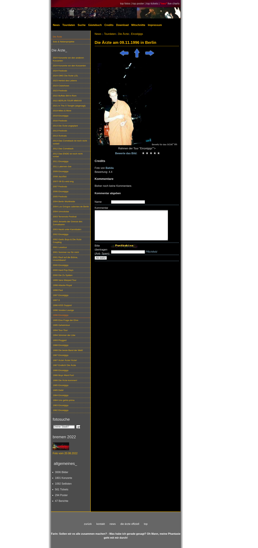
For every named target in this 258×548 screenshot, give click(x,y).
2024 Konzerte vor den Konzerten (69, 65)
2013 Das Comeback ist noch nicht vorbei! (70, 142)
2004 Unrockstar (61, 211)
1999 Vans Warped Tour (64, 280)
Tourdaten (68, 25)
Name (98, 201)
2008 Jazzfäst (59, 176)
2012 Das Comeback (63, 148)
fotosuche (61, 419)
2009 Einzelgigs (60, 171)
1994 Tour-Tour (60, 330)
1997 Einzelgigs (60, 295)
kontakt (100, 524)
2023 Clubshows (61, 85)
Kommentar (101, 207)
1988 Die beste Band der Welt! (68, 350)
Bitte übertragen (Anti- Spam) (102, 249)
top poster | (139, 3)
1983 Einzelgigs (60, 405)
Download (122, 25)
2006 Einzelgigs (60, 191)
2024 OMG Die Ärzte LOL (65, 75)
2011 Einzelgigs (60, 161)
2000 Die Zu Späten (63, 275)
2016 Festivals (60, 120)
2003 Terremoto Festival (65, 216)
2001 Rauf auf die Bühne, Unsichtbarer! (65, 258)
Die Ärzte (57, 36)
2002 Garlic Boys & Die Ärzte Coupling (67, 240)
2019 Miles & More (62, 110)
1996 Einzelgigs (60, 315)
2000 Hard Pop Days (63, 270)
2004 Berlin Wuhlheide (64, 201)
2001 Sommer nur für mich (66, 252)
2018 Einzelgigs (60, 115)
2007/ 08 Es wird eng (63, 181)
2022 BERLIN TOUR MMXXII (67, 100)
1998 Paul (58, 290)
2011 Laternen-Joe (62, 166)
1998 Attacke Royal (62, 285)
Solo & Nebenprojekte (63, 41)
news (113, 524)
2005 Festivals (60, 196)
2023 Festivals (60, 90)
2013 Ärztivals (60, 136)
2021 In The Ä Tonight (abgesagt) (69, 105)
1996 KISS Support (62, 305)
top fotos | (126, 3)
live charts (174, 3)
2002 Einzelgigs (60, 234)
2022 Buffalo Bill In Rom (65, 95)
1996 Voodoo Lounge (63, 310)
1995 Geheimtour (61, 325)
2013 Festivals (60, 130)
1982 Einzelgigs (60, 410)
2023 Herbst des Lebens (65, 80)
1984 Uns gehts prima (63, 400)
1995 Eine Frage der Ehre (65, 320)
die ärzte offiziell (129, 524)
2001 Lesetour (60, 247)
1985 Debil (58, 390)
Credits (109, 25)
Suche (82, 25)
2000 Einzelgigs (60, 265)
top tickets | (153, 3)
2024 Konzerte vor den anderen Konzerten (68, 59)
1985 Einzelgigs (60, 385)
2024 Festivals (60, 70)
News (56, 25)
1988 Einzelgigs (60, 345)
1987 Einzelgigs (60, 355)
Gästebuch (95, 25)
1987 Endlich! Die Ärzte (64, 365)
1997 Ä (56, 300)
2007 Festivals (60, 186)
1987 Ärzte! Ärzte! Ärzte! (65, 360)
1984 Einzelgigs (60, 395)
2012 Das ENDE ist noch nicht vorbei (68, 155)
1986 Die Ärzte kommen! (65, 380)
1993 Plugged (59, 340)
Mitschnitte (138, 25)
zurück (88, 524)
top (146, 524)
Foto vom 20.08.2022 (65, 453)
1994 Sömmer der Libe (64, 335)
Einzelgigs (137, 34)
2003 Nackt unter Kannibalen (67, 229)
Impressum (155, 25)
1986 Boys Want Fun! (63, 375)
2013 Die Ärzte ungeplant (65, 126)
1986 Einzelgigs (60, 370)
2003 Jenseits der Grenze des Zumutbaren (67, 223)
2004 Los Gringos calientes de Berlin (71, 206)
